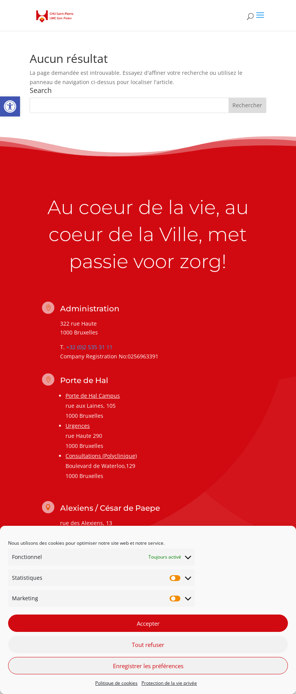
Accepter (148, 623)
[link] (10, 106)
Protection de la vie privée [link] (169, 683)
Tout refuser (148, 644)
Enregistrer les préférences (148, 666)
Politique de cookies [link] (116, 683)
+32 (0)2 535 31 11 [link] (89, 347)
